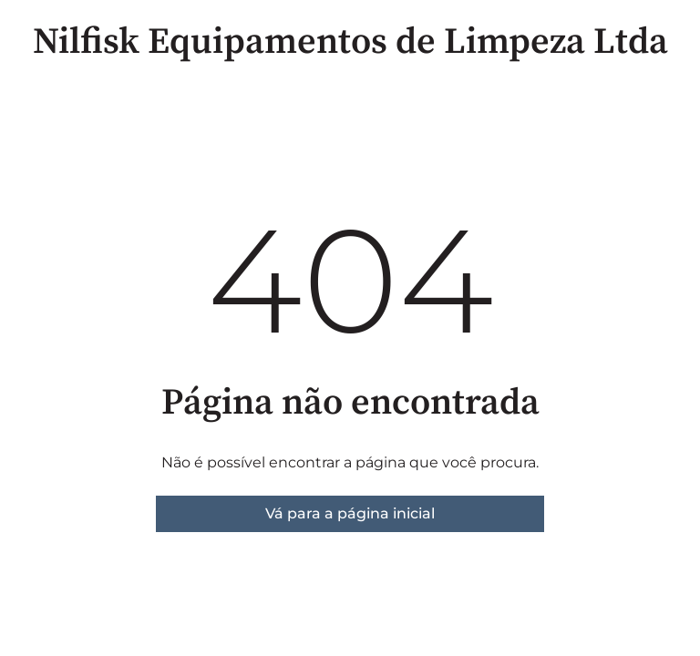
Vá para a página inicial (350, 513)
